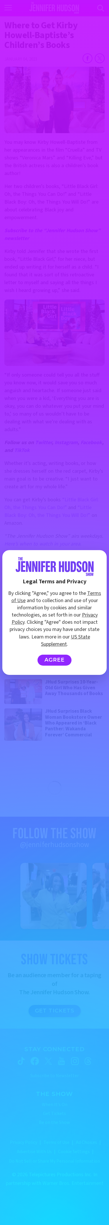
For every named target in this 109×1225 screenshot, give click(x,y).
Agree (54, 660)
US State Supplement (65, 640)
